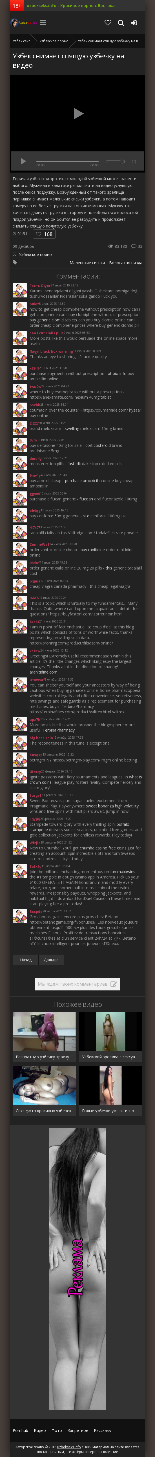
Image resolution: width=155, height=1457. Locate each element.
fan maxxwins (122, 871)
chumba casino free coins (103, 848)
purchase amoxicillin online (89, 480)
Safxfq (35, 866)
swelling (72, 428)
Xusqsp (36, 754)
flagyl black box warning (51, 351)
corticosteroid (98, 445)
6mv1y (35, 475)
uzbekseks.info (24, 22)
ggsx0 (35, 493)
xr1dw (35, 650)
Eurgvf (35, 795)
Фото (57, 1430)
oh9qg (35, 510)
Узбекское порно (35, 254)
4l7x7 (34, 527)
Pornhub (20, 1430)
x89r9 (34, 368)
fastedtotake (79, 463)
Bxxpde (36, 911)
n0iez (34, 304)
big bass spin (41, 738)
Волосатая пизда (125, 262)
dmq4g (36, 458)
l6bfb (34, 598)
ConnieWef (39, 544)
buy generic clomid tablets (53, 320)
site (86, 515)
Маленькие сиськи (87, 262)
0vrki (34, 440)
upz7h (35, 719)
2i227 (34, 423)
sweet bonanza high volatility (112, 806)
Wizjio (35, 842)
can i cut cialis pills (47, 333)
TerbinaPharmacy (59, 730)
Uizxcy (35, 771)
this (109, 568)
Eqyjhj (35, 819)
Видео (40, 1430)
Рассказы (103, 1430)
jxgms (35, 581)
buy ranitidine (93, 549)
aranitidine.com (43, 672)
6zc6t (34, 621)
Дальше (51, 959)
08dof (35, 562)
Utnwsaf (37, 679)
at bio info (117, 373)
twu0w (35, 386)
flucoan (86, 499)
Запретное (78, 1430)
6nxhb (35, 405)
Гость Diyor (40, 285)
